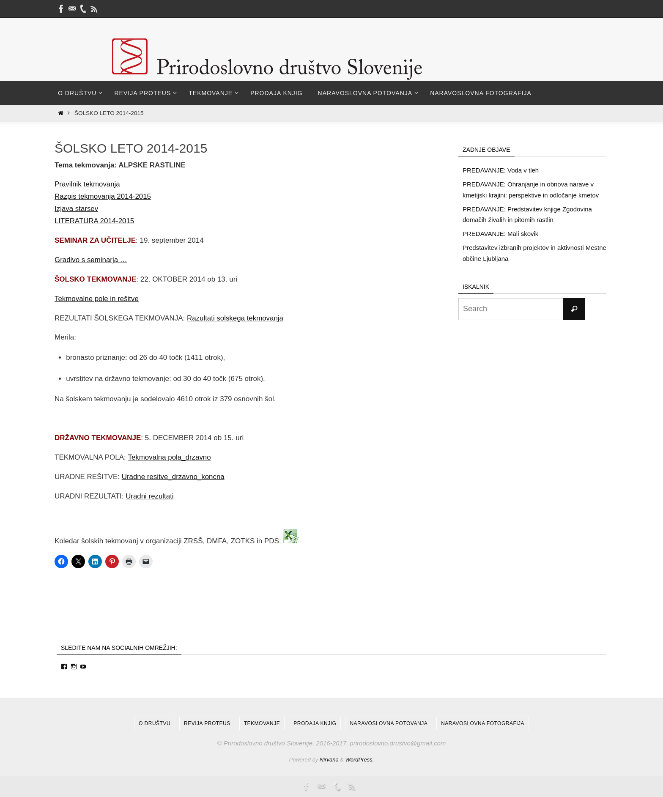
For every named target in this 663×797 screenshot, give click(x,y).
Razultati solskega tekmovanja (235, 318)
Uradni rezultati (150, 496)
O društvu (154, 723)
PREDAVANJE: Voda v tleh (501, 170)
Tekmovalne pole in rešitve (97, 299)
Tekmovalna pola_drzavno (169, 457)
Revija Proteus (207, 723)
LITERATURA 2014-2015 (95, 221)
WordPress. (359, 759)
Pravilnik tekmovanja (88, 184)
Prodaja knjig (314, 723)
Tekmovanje (262, 723)
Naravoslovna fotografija (482, 723)
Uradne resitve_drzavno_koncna (173, 477)
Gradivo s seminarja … (91, 260)
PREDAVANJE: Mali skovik (500, 233)
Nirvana (329, 759)
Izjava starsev (77, 209)
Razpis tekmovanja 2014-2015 (103, 196)
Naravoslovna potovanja (388, 723)
